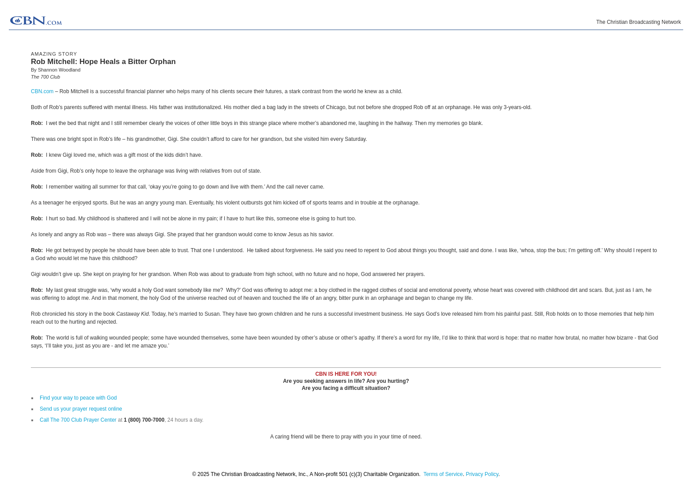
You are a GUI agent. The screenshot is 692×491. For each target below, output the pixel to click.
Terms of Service (443, 474)
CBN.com (42, 91)
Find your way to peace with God (78, 398)
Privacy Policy (482, 474)
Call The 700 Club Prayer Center (78, 420)
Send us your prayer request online (81, 409)
